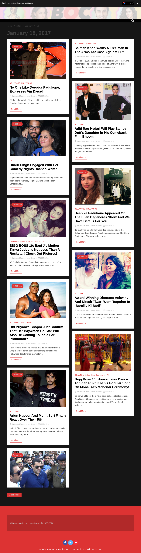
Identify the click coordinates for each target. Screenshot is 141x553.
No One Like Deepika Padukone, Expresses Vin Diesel (35, 89)
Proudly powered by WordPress (54, 549)
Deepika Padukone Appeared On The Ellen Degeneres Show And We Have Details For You (102, 217)
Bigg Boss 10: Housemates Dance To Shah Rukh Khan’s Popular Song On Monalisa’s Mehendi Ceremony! (103, 383)
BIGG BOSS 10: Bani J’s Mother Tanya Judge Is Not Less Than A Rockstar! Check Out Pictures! (35, 249)
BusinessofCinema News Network (23, 96)
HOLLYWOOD (26, 83)
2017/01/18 (43, 96)
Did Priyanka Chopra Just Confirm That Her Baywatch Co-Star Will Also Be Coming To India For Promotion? (36, 333)
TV (11, 161)
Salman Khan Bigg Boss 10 (30, 241)
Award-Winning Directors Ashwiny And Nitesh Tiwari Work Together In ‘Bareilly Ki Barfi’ (102, 302)
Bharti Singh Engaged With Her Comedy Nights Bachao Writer (34, 167)
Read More (16, 109)
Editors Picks (14, 241)
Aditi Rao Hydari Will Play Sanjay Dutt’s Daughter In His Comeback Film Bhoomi (101, 132)
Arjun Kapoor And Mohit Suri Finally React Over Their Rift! (38, 417)
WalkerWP (96, 549)
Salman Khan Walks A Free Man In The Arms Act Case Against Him (101, 50)
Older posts (14, 495)
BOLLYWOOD (15, 83)
